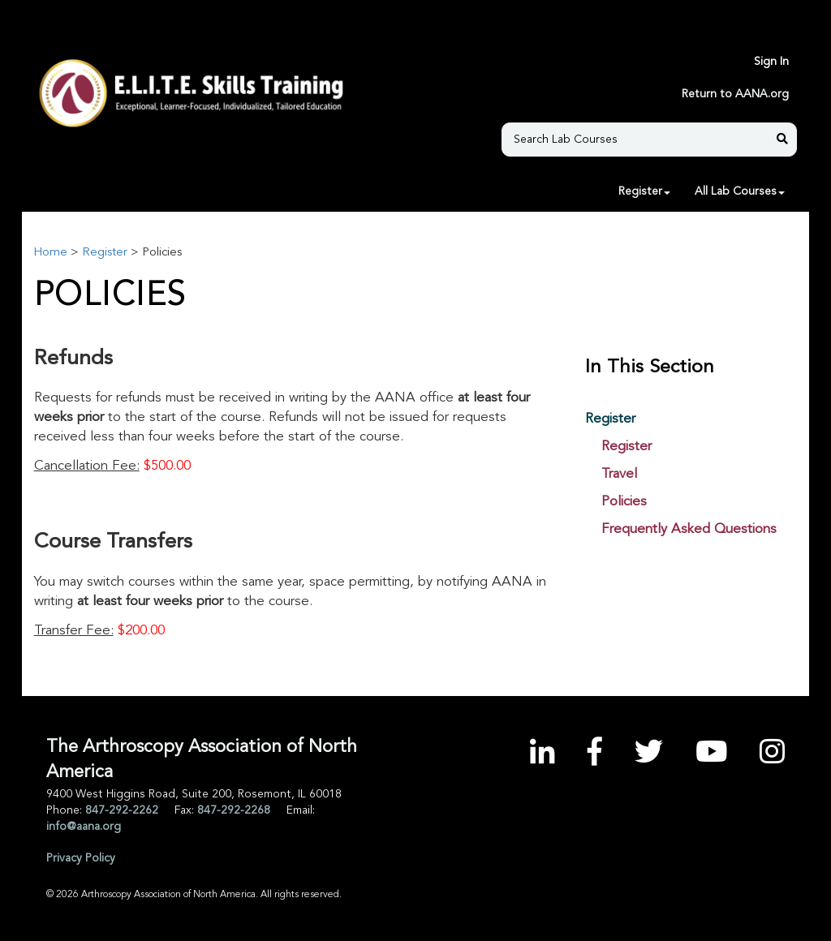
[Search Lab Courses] (641, 139)
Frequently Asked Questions (689, 529)
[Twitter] (649, 755)
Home (50, 253)
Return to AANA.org (735, 94)
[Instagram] (772, 755)
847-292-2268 (233, 810)
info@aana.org (83, 826)
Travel (619, 474)
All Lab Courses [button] (740, 191)
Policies (624, 502)
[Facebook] (595, 755)
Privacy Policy (80, 858)
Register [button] (644, 191)
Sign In (771, 61)
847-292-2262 (121, 810)
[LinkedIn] (542, 755)
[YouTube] (711, 755)
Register (104, 253)
